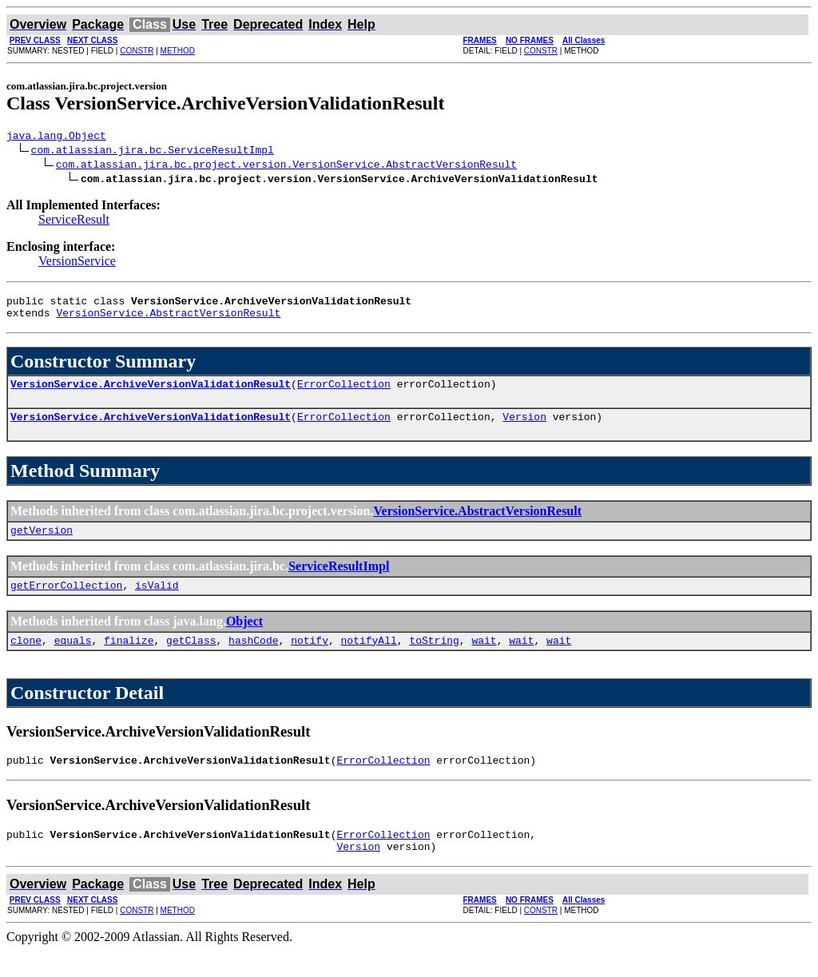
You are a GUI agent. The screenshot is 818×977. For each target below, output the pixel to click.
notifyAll (369, 659)
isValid (157, 601)
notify (309, 659)
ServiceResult (73, 221)
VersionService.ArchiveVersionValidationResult (150, 393)
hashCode (253, 659)
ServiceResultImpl (338, 580)
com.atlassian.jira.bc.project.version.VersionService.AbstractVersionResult (286, 166)
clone (26, 659)
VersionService (77, 263)
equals (73, 659)
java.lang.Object (56, 137)
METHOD (178, 50)
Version (524, 428)
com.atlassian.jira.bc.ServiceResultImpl (152, 152)
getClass (191, 659)
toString (434, 659)
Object (244, 638)
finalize (128, 659)
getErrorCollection (66, 601)
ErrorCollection (344, 393)
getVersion (41, 544)
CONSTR (136, 50)
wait (483, 659)
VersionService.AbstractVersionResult (168, 319)
